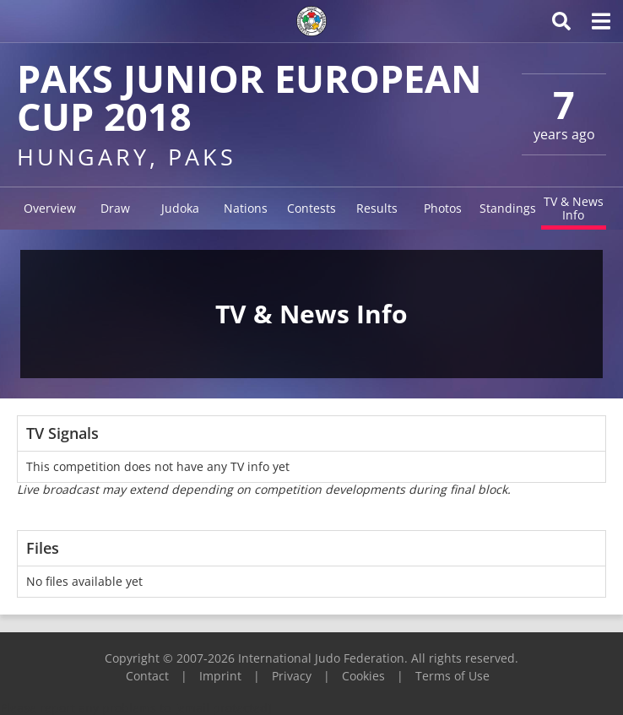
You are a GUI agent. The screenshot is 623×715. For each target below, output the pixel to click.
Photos (443, 208)
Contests (311, 208)
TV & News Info (574, 208)
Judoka (180, 208)
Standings (507, 208)
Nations (246, 208)
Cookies (363, 676)
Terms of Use (452, 676)
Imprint (220, 676)
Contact (147, 676)
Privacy (292, 676)
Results (377, 208)
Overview (50, 208)
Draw (115, 208)
